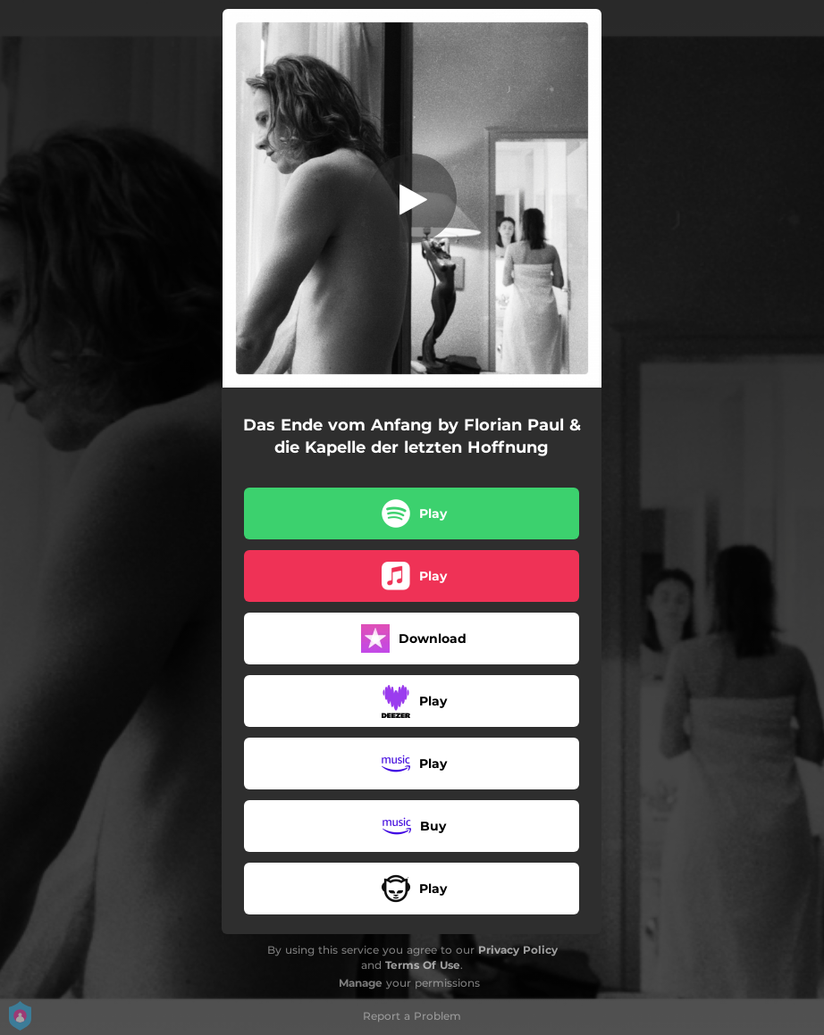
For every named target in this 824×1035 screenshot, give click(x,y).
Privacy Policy (518, 949)
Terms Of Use (422, 965)
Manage (361, 982)
